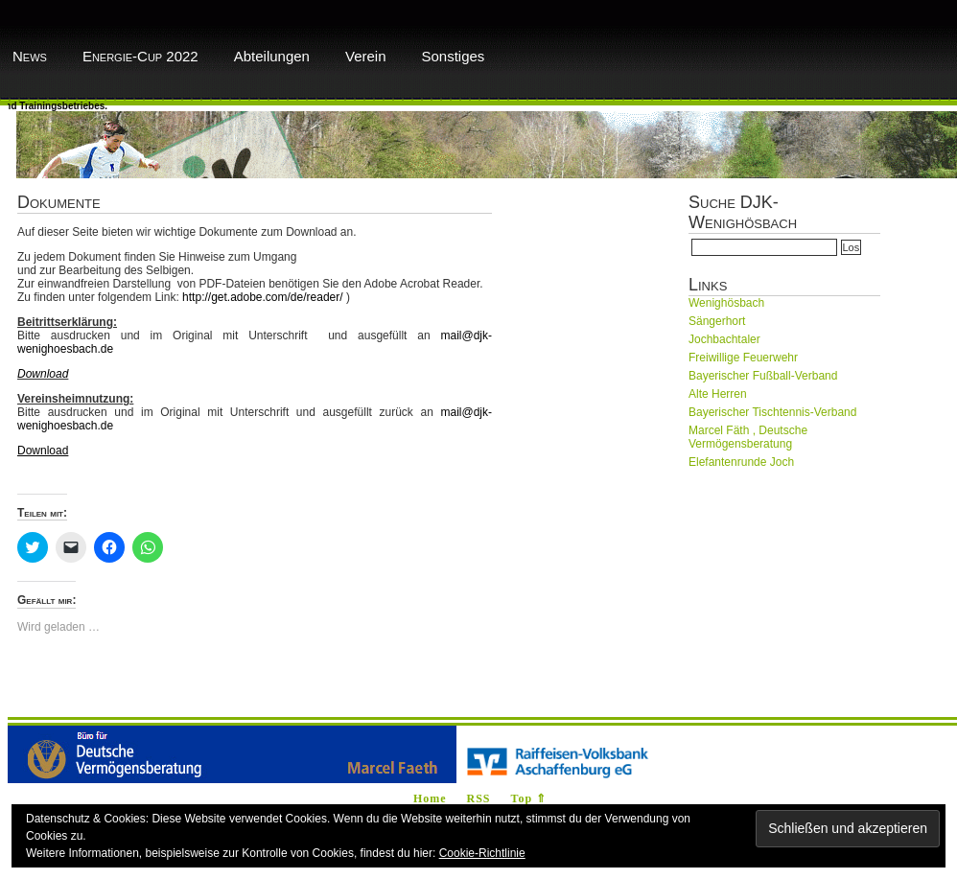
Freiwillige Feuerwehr (743, 357)
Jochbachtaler (724, 339)
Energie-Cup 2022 (140, 56)
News (29, 56)
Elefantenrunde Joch (741, 462)
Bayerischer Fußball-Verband (763, 375)
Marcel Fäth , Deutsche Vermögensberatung (748, 437)
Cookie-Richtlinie (482, 853)
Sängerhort (717, 321)
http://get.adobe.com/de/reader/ (262, 297)
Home (430, 798)
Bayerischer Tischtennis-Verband (772, 412)
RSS (479, 798)
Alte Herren (718, 394)
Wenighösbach (726, 303)
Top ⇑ (529, 798)
